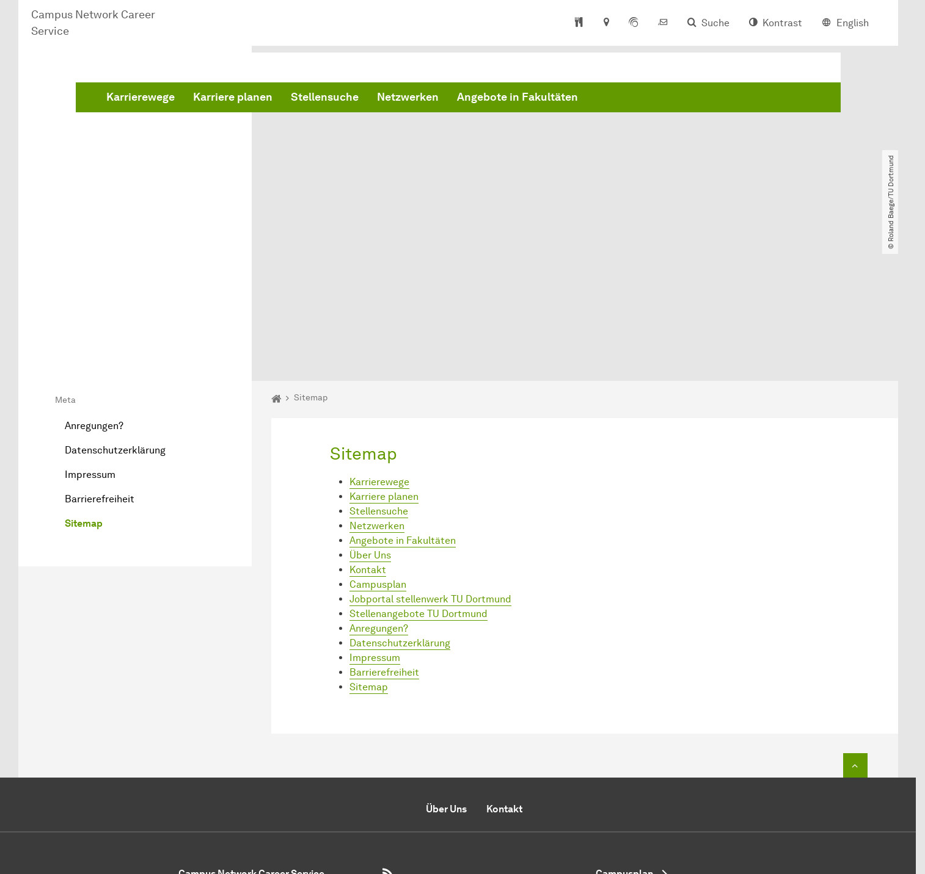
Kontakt (367, 429)
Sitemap (84, 383)
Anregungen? (94, 286)
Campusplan (377, 444)
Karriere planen (418, 99)
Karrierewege (326, 99)
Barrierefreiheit (99, 359)
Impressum (90, 335)
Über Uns (370, 415)
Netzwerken (593, 99)
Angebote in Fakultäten (703, 99)
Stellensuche (510, 99)
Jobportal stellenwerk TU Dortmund (430, 458)
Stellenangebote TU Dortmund (418, 473)
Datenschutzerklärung (115, 310)
